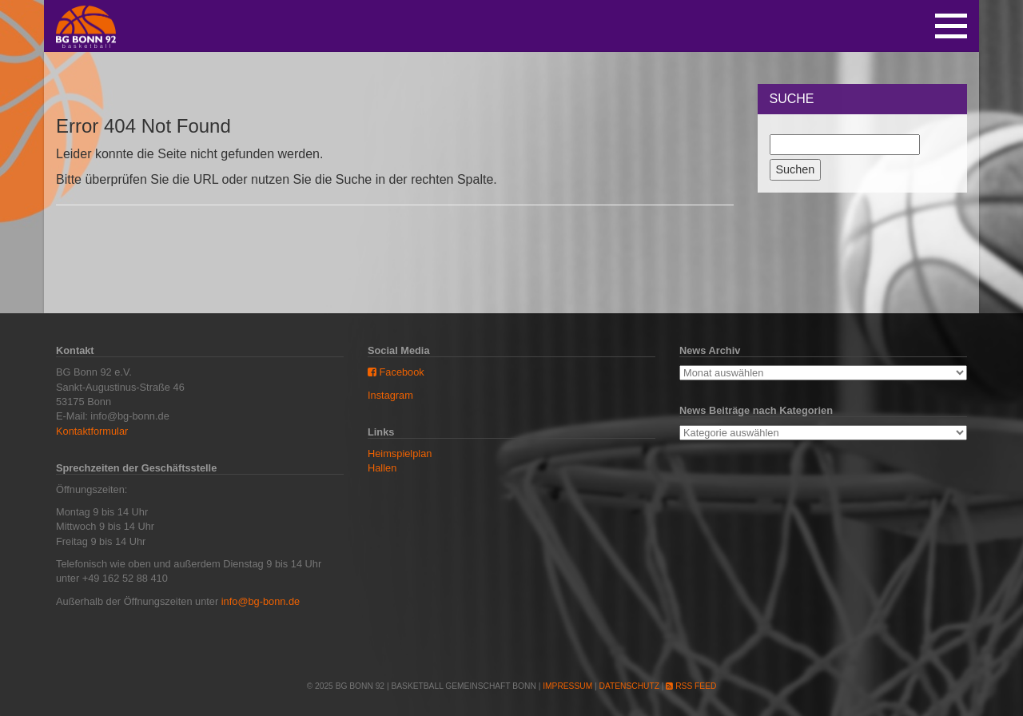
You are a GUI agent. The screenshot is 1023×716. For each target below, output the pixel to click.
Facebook (396, 372)
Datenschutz (629, 686)
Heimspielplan (400, 453)
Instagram (390, 395)
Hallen (382, 468)
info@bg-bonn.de (260, 601)
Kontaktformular (92, 431)
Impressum (567, 686)
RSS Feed (691, 686)
